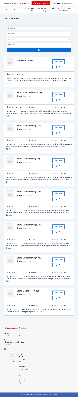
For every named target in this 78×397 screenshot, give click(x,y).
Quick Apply (58, 61)
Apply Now (58, 67)
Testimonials (67, 8)
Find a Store (29, 8)
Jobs (31, 11)
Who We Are (41, 8)
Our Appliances (54, 8)
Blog (44, 11)
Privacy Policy (11, 355)
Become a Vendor (63, 11)
